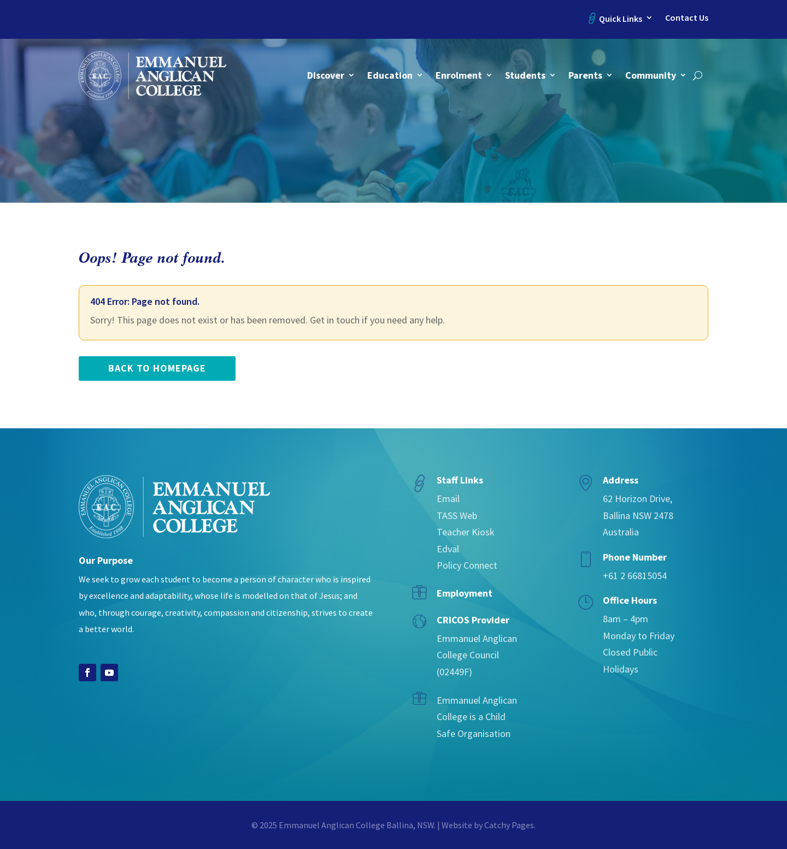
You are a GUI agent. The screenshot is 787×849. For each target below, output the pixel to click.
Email (448, 498)
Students (525, 75)
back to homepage (157, 368)
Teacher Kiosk (466, 532)
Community (650, 75)
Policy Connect (467, 565)
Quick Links (620, 18)
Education (390, 75)
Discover (325, 75)
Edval (448, 549)
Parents (585, 75)
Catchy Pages (509, 824)
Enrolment (459, 75)
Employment (464, 593)
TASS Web (457, 515)
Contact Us (686, 18)
